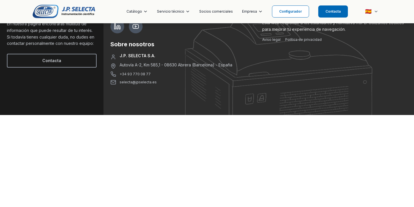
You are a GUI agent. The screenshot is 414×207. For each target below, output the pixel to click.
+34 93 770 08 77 (135, 74)
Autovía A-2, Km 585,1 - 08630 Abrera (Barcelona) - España (176, 64)
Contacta (333, 11)
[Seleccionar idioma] (372, 11)
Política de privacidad (303, 39)
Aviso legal (271, 39)
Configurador (290, 11)
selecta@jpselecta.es (138, 82)
